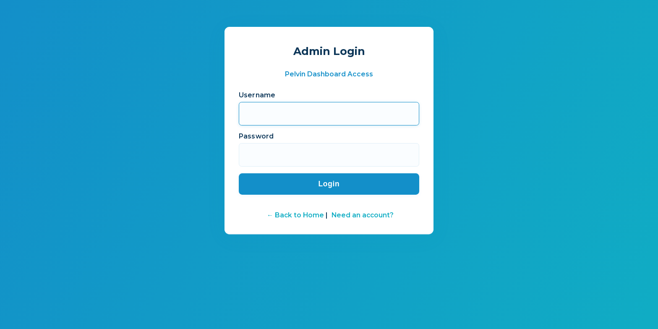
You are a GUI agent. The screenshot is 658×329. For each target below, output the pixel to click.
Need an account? (363, 215)
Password (256, 135)
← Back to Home (295, 215)
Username (257, 94)
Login (328, 183)
